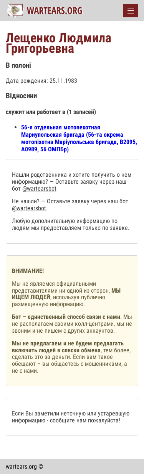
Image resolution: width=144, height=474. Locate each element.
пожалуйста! (103, 420)
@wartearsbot (39, 188)
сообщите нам (68, 420)
